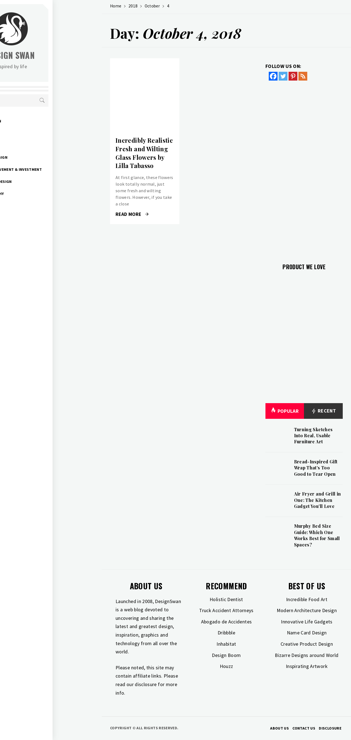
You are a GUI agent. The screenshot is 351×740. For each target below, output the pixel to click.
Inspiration (36, 145)
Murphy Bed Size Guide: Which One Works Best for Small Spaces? (317, 535)
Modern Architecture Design (307, 610)
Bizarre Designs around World (306, 655)
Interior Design (41, 157)
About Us (279, 728)
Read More (132, 214)
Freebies (33, 217)
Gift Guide (35, 133)
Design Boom (226, 655)
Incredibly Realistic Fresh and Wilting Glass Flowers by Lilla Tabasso (144, 153)
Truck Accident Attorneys (226, 610)
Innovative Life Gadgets (306, 621)
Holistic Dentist (226, 599)
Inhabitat (226, 644)
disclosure (146, 684)
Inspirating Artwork (307, 666)
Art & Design (37, 121)
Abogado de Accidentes (226, 621)
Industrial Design (43, 181)
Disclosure (330, 728)
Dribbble (226, 632)
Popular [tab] (285, 411)
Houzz (226, 666)
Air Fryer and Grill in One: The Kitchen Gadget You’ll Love (317, 500)
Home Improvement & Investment (58, 169)
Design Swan (60, 55)
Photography (39, 193)
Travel (32, 205)
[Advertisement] (304, 168)
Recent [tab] (323, 411)
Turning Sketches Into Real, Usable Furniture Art (313, 436)
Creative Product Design (307, 644)
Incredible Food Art (306, 599)
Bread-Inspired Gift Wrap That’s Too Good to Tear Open (316, 468)
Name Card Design (307, 632)
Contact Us (303, 728)
